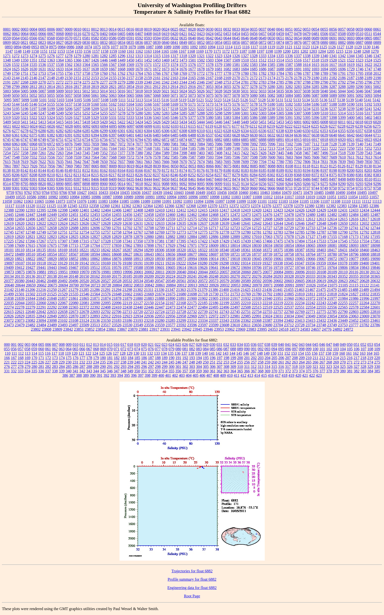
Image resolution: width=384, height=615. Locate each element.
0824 (51, 42)
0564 (16, 38)
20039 (170, 272)
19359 (321, 263)
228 (55, 362)
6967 (25, 144)
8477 (254, 179)
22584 (364, 307)
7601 (280, 157)
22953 (160, 316)
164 (369, 353)
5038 (307, 91)
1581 (236, 65)
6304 (148, 131)
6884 (236, 140)
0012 (95, 29)
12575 (192, 219)
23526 (116, 325)
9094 (192, 184)
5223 (210, 109)
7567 (104, 157)
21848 (52, 298)
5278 (121, 113)
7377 (121, 153)
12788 (332, 232)
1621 (359, 65)
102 (329, 349)
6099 (148, 126)
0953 (35, 47)
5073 (192, 95)
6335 (254, 131)
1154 (69, 51)
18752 (278, 254)
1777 (218, 73)
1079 (132, 47)
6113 (183, 126)
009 (69, 344)
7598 (254, 157)
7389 (165, 153)
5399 (342, 117)
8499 (351, 179)
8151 (77, 170)
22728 (181, 312)
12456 (127, 215)
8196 (315, 170)
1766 (157, 73)
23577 (170, 325)
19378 (343, 263)
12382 (331, 206)
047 (329, 344)
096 (288, 349)
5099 (25, 100)
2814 (51, 87)
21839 (19, 298)
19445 (63, 267)
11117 (9, 206)
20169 (106, 276)
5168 (165, 104)
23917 (154, 329)
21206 (30, 290)
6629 (245, 135)
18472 (9, 254)
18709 (224, 254)
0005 (42, 29)
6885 (245, 140)
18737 (257, 254)
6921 (351, 140)
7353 (113, 153)
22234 (300, 303)
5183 (298, 104)
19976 (95, 272)
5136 (323, 100)
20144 (63, 276)
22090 (95, 303)
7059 (95, 144)
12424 (289, 210)
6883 (227, 140)
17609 (19, 245)
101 (322, 349)
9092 (183, 184)
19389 (353, 263)
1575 (183, 65)
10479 (308, 192)
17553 (354, 241)
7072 (122, 144)
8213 (77, 175)
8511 (377, 179)
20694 (63, 285)
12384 (353, 206)
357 (185, 371)
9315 (95, 188)
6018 (359, 122)
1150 (35, 51)
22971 (203, 316)
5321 (24, 117)
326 (350, 366)
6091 (78, 126)
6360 (7, 135)
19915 (52, 272)
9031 (157, 184)
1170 (208, 51)
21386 (213, 290)
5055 (51, 95)
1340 (324, 56)
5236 (324, 109)
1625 (16, 69)
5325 (60, 117)
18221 (84, 250)
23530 (127, 325)
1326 (236, 56)
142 (219, 353)
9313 (86, 188)
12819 (9, 237)
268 (329, 362)
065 (75, 349)
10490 (340, 192)
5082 (271, 95)
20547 (160, 281)
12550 (127, 219)
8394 (60, 179)
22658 (63, 312)
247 (185, 362)
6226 (324, 126)
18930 (160, 259)
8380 (351, 175)
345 (103, 371)
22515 (257, 307)
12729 (289, 228)
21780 (257, 294)
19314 (246, 263)
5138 (341, 100)
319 (302, 366)
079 (171, 349)
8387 (16, 179)
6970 (42, 144)
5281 (148, 113)
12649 (332, 223)
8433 (121, 179)
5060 (86, 95)
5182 (289, 104)
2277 (104, 82)
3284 (307, 87)
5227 (245, 109)
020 (144, 344)
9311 (68, 188)
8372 (315, 175)
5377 (192, 117)
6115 (192, 126)
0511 (368, 34)
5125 (235, 100)
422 (312, 375)
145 (239, 353)
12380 (309, 206)
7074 (130, 144)
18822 (30, 259)
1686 (262, 69)
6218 (262, 126)
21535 (73, 294)
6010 (333, 122)
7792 (298, 162)
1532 (16, 65)
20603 (289, 281)
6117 (200, 126)
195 (206, 358)
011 (82, 344)
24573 (294, 329)
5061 (95, 95)
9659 (245, 188)
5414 (51, 122)
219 (370, 358)
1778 (227, 73)
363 (226, 371)
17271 (52, 241)
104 (343, 349)
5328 (86, 117)
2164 (183, 78)
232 (82, 362)
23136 (95, 320)
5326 (68, 117)
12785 (300, 232)
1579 (218, 65)
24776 (327, 329)
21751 (224, 294)
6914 (289, 140)
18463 (375, 250)
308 (226, 366)
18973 (181, 259)
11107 (325, 201)
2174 (271, 78)
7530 (351, 153)
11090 (156, 201)
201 (247, 358)
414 (257, 375)
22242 (310, 303)
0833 (113, 42)
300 (171, 366)
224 (27, 362)
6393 (86, 135)
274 (370, 362)
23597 (203, 325)
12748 (30, 232)
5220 (183, 109)
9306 (60, 188)
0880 (324, 42)
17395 (181, 241)
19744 (300, 267)
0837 (148, 42)
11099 (241, 201)
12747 (19, 232)
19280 (202, 263)
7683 (218, 162)
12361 (115, 206)
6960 (7, 144)
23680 (267, 325)
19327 (267, 263)
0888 (368, 42)
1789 (324, 73)
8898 (86, 184)
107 (363, 349)
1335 (280, 56)
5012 (86, 91)
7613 (368, 157)
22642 (41, 312)
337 (48, 371)
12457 (138, 215)
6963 (16, 144)
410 (230, 375)
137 (184, 353)
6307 (174, 131)
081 (185, 349)
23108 (73, 320)
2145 (24, 78)
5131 (279, 100)
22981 (235, 316)
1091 (185, 47)
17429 (224, 241)
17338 (116, 241)
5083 (280, 95)
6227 (333, 126)
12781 (257, 232)
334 (27, 371)
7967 (60, 166)
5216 (157, 109)
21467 (310, 290)
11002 (225, 197)
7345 (86, 153)
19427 (30, 267)
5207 (77, 109)
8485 (298, 179)
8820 (42, 184)
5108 (104, 100)
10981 (42, 197)
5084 (289, 95)
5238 (342, 109)
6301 (121, 131)
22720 (138, 312)
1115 (237, 47)
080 (178, 349)
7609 (333, 157)
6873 (174, 140)
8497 (333, 179)
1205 (331, 51)
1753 (42, 73)
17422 (203, 241)
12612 (310, 219)
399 (154, 375)
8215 (95, 175)
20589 (246, 281)
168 (21, 358)
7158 (77, 148)
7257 (16, 153)
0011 (86, 29)
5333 (130, 117)
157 (321, 353)
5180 (271, 104)
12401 (84, 210)
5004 (16, 91)
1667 (113, 69)
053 (370, 344)
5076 (218, 95)
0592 (139, 38)
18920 (149, 259)
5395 (307, 117)
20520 (84, 281)
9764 (45, 192)
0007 (60, 29)
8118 (306, 166)
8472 (227, 179)
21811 (310, 294)
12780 (246, 232)
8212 (68, 175)
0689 (315, 38)
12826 (84, 237)
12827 (95, 237)
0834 (121, 42)
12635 (181, 223)
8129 (359, 166)
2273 (68, 82)
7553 (42, 157)
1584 (262, 65)
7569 (121, 157)
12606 (246, 219)
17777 (106, 245)
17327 (95, 241)
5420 (104, 122)
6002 (307, 122)
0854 (218, 42)
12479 (300, 215)
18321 (192, 250)
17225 (9, 241)
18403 (321, 250)
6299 (104, 131)
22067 (63, 303)
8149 (68, 170)
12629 (116, 223)
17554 (364, 241)
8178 (210, 170)
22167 (170, 303)
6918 (324, 140)
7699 (245, 162)
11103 (283, 201)
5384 (236, 117)
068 (96, 349)
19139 (73, 263)
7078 (148, 144)
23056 (343, 316)
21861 (73, 298)
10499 (10, 197)
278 (21, 366)
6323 (218, 131)
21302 (138, 290)
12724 (246, 228)
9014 (121, 184)
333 (21, 371)
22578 (354, 307)
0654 (298, 38)
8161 (95, 170)
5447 (227, 122)
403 (182, 375)
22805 (364, 312)
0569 (60, 38)
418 (285, 375)
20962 (246, 285)
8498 (342, 179)
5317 (368, 113)
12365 (159, 206)
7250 (351, 148)
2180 (315, 78)
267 (322, 362)
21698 (192, 294)
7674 (201, 162)
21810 (300, 294)
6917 (315, 140)
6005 (315, 122)
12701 (116, 228)
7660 (130, 162)
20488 (52, 281)
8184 (254, 170)
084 (206, 349)
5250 (68, 113)
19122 (52, 263)
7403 (201, 153)
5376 (183, 117)
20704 (84, 285)
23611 (246, 325)
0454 (236, 34)
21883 (149, 298)
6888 (262, 140)
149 (267, 353)
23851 (79, 329)
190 (171, 358)
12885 (203, 237)
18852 (73, 259)
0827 (60, 42)
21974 (321, 298)
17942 (181, 245)
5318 (377, 113)
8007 (104, 166)
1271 (7, 56)
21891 (181, 298)
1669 (130, 69)
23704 (278, 325)
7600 (271, 157)
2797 (377, 82)
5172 (201, 104)
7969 (69, 166)
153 (294, 353)
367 (254, 371)
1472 (174, 60)
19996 (127, 272)
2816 (68, 87)
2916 (192, 87)
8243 (165, 175)
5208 (86, 109)
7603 (289, 157)
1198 (269, 51)
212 (322, 358)
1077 (115, 47)
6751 (60, 140)
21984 (343, 298)
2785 (280, 82)
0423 (201, 34)
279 (27, 366)
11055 (363, 197)
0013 (104, 29)
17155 (332, 237)
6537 (210, 135)
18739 (267, 254)
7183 (174, 148)
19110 (30, 263)
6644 (368, 135)
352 (151, 371)
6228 (342, 126)
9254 (254, 184)
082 (192, 349)
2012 (377, 73)
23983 (251, 329)
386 (65, 375)
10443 (179, 192)
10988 (117, 197)
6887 (254, 140)
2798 (7, 87)
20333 (310, 276)
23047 (300, 316)
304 (199, 366)
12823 (52, 237)
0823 (42, 42)
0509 (351, 34)
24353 (273, 329)
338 (55, 371)
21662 (127, 294)
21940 (267, 298)
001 (14, 344)
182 (117, 358)
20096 (300, 272)
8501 (359, 179)
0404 (113, 34)
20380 (19, 281)
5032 (254, 91)
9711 (289, 188)
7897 (16, 166)
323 (329, 366)
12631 (138, 223)
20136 (30, 276)
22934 (138, 316)
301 (178, 366)
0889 (377, 42)
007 (55, 344)
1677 (192, 69)
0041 (280, 29)
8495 (324, 179)
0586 (113, 38)
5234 (307, 109)
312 (254, 366)
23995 (262, 329)
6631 (262, 135)
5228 (254, 109)
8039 (157, 166)
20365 (375, 276)
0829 (77, 42)
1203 (313, 51)
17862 (127, 245)
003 (27, 344)
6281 (51, 131)
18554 (52, 254)
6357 (359, 131)
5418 (86, 122)
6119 (209, 126)
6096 (122, 126)
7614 (377, 157)
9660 (254, 188)
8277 (227, 175)
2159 (148, 78)
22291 (41, 307)
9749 (324, 188)
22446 (149, 307)
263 (295, 362)
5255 (104, 113)
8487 (315, 179)
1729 (351, 69)
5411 (24, 122)
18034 (267, 245)
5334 (139, 117)
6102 (166, 126)
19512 (95, 267)
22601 (375, 307)
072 (123, 349)
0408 (148, 34)
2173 (262, 78)
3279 (262, 87)
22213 (257, 303)
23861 (111, 329)
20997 (300, 285)
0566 (33, 38)
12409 (149, 210)
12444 (375, 210)
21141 (375, 285)
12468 (213, 215)
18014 (235, 245)
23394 (278, 320)
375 (309, 371)
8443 (139, 179)
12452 (84, 215)
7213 (271, 148)
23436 (332, 320)
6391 (68, 135)
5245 (24, 113)
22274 (9, 307)
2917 (201, 87)
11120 (30, 206)
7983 (78, 166)
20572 (203, 281)
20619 (321, 281)
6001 (298, 122)
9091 (174, 184)
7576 (148, 157)
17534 (332, 241)
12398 (63, 210)
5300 (236, 113)
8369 (307, 175)
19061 (278, 259)
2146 (33, 78)
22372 (84, 307)
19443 (52, 267)
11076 (81, 201)
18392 (310, 250)
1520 (333, 60)
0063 (16, 34)
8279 (236, 175)
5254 (95, 113)
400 (161, 375)
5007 (42, 91)
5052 (33, 95)
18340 (224, 250)
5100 (34, 100)
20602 (278, 281)
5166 (148, 104)
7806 (307, 162)
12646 (300, 223)
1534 (24, 65)
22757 (278, 312)
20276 (257, 276)
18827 (41, 259)
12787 (321, 232)
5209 (95, 109)
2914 (174, 87)
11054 (353, 197)
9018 (139, 184)
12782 (267, 232)
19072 (332, 259)
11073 (60, 201)
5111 (122, 100)
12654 (9, 228)
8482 (280, 179)
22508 (246, 307)
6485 (174, 135)
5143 (7, 104)
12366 (169, 206)
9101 (227, 184)
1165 (165, 51)
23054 (332, 316)
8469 (218, 179)
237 (117, 362)
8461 (192, 179)
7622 (42, 162)
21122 (364, 285)
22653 (52, 312)
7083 (192, 144)
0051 (289, 29)
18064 (300, 245)
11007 (246, 197)
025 (178, 344)
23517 (106, 325)
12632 (149, 223)
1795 (359, 73)
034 (240, 344)
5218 (174, 109)
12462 (192, 215)
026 (185, 344)
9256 (262, 184)
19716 (267, 267)
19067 (321, 259)
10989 (128, 197)
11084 (113, 201)
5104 (69, 100)
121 (81, 353)
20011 (160, 272)
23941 (176, 329)
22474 (181, 307)
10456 (222, 192)
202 (254, 358)
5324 (51, 117)
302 (185, 366)
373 (295, 371)
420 (298, 375)
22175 (192, 303)
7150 (7, 148)
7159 (86, 148)
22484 (203, 307)
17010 (257, 237)
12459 (160, 215)
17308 (73, 241)
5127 (253, 100)
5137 (332, 100)
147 (253, 353)
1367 (86, 60)
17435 (235, 241)
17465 (257, 241)
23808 (46, 329)
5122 (209, 100)
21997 (375, 298)
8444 (148, 179)
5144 (16, 104)
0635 (183, 38)
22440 (138, 307)
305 (206, 366)
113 (27, 353)
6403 (139, 135)
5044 (342, 91)
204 (267, 358)
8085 (254, 166)
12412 (181, 210)
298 (158, 366)
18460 (364, 250)
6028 (69, 126)
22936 (149, 316)
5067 (148, 95)
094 (274, 349)
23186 (127, 320)
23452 (354, 320)
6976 (69, 144)
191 (178, 358)
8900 (104, 184)
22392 (95, 307)
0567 (42, 38)
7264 (68, 153)
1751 (24, 73)
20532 (127, 281)
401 (168, 375)
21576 (106, 294)
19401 (375, 263)
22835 (30, 316)
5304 (271, 113)
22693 (95, 312)
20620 (332, 281)
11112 (366, 201)
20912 (181, 285)
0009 (68, 29)
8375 (333, 175)
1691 (298, 69)
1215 (340, 51)
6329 (236, 131)
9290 (342, 184)
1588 (298, 65)
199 (233, 358)
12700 (106, 228)
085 (213, 349)
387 (72, 375)
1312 (130, 56)
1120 (280, 47)
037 (261, 344)
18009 (213, 245)
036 (254, 344)
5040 (324, 91)
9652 (218, 188)
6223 (297, 126)
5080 (254, 95)
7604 (298, 157)
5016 (121, 91)
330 (377, 366)
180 (103, 358)
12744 (375, 228)
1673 (165, 69)
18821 (19, 259)
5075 (210, 95)
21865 (84, 298)
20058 (235, 272)
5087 (315, 95)
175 (69, 358)
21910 (224, 298)
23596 (192, 325)
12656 (30, 228)
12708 (149, 228)
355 (171, 371)
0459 (280, 34)
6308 (183, 131)
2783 (262, 82)
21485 (343, 290)
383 (363, 371)
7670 (183, 162)
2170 (236, 78)
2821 (113, 87)
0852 (201, 42)
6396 (104, 135)
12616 (354, 219)
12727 (267, 228)
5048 (377, 91)
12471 (224, 215)
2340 (148, 82)
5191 (359, 104)
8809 (33, 184)
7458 (298, 153)
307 (219, 366)
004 (34, 344)
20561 (181, 281)
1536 (42, 65)
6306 (165, 131)
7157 (68, 148)
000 (7, 344)
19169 (106, 263)
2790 (324, 82)
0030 (210, 29)
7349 (95, 153)
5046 (359, 91)
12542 (84, 219)
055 (7, 349)
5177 (245, 104)
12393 (30, 210)
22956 (170, 316)
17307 (63, 241)
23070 (375, 316)
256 (247, 362)
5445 (210, 122)
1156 (87, 51)
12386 (374, 206)
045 (315, 344)
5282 (157, 113)
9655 (227, 188)
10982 (53, 197)
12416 (213, 210)
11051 (331, 197)
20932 (224, 285)
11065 (39, 201)
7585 (174, 157)
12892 (246, 237)
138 (191, 353)
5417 (77, 122)
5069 (165, 95)
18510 (30, 254)
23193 (138, 320)
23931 (165, 329)
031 (219, 344)
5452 (271, 122)
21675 (170, 294)
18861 (84, 259)
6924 (377, 140)
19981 (106, 272)
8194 (307, 170)
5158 (77, 104)
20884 (171, 285)
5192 (368, 104)
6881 (210, 140)
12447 (30, 215)
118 (61, 353)
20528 (116, 281)
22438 (127, 307)
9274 (315, 184)
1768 (174, 73)
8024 (139, 166)
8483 (289, 179)
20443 (30, 281)
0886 (351, 42)
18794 (343, 254)
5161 (104, 104)
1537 (51, 65)
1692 (307, 69)
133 (157, 353)
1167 (182, 51)
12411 (170, 210)
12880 (149, 237)
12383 (342, 206)
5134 (306, 100)
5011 (77, 91)
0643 (218, 38)
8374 (324, 175)
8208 (33, 175)
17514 (310, 241)
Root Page (192, 596)
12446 (19, 215)
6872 (165, 140)
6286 (95, 131)
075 (144, 349)
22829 (19, 316)
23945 (197, 329)
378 (329, 371)
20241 (192, 276)
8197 (324, 170)
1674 (174, 69)
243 (158, 362)
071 (117, 349)
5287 (192, 113)
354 (165, 371)
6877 (192, 140)
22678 (84, 312)
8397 (77, 179)
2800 (24, 87)
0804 (359, 38)
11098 (230, 201)
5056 (60, 95)
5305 (280, 113)
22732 (192, 312)
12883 (181, 237)
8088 (272, 166)
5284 (174, 113)
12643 (267, 223)
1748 (377, 69)
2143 (7, 78)
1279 (77, 56)
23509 (84, 325)
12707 (138, 228)
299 (165, 366)
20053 (213, 272)
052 (363, 344)
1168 (191, 51)
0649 (262, 38)
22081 (84, 303)
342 (82, 371)
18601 (106, 254)
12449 (52, 215)
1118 (263, 47)
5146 (33, 104)
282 (48, 366)
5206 (68, 109)
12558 (160, 219)
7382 (148, 153)
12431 (343, 210)
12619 (9, 223)
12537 (52, 219)
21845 (41, 298)
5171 (192, 104)
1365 (68, 60)
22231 (289, 303)
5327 (77, 117)
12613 (321, 219)
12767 (138, 232)
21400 (224, 290)
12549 (116, 219)
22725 (170, 312)
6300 (113, 131)
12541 (73, 219)
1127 (340, 47)
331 (7, 371)
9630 (139, 188)
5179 (262, 104)
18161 (52, 250)
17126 (300, 237)
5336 (148, 117)
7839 (342, 162)
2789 (315, 82)
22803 (354, 312)
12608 (267, 219)
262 (288, 362)
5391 (289, 117)
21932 (246, 298)
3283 (298, 87)
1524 (368, 60)
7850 (368, 162)
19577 (127, 267)
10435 (125, 192)
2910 (139, 87)
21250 (52, 290)
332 (14, 371)
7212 (262, 148)
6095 (113, 126)
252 (219, 362)
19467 (73, 267)
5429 (165, 122)
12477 (278, 215)
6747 (24, 140)
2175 (280, 78)
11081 (92, 201)
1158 (104, 51)
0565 (24, 38)
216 (350, 358)
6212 (253, 126)
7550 (24, 157)
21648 (116, 294)
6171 (227, 126)
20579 (224, 281)
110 (7, 353)
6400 (121, 135)
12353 (83, 206)
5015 (113, 91)
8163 (113, 170)
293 (123, 366)
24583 (305, 329)
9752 (342, 188)
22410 (116, 307)
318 (295, 366)
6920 (342, 140)
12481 (321, 215)
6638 (315, 135)
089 (240, 349)
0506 (324, 34)
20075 (257, 272)
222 (14, 362)
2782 (254, 82)
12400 (73, 210)
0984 (62, 47)
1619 (351, 65)
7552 (33, 157)
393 (113, 375)
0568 (51, 38)
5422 (121, 122)
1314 (148, 56)
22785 (332, 312)
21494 (375, 290)
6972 (51, 144)
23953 (219, 329)
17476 (289, 241)
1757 (77, 73)
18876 (116, 259)
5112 (130, 100)
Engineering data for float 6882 (192, 588)
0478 (298, 34)
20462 (41, 281)
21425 (246, 290)
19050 (267, 259)
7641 (68, 162)
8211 (59, 175)
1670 (139, 69)
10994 (171, 197)
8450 (165, 179)
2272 (60, 82)
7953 (42, 166)
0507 (333, 34)
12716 (203, 228)
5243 (7, 113)
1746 (359, 69)
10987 (107, 197)
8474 (236, 179)
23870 (133, 329)
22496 (224, 307)
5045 (351, 91)
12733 (310, 228)
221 (7, 362)
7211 (253, 148)
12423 (278, 210)
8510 (368, 179)
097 (295, 349)
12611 (299, 219)
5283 (165, 113)
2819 (95, 87)
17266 (30, 241)
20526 (95, 281)
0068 (60, 34)
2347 (210, 82)
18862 (95, 259)
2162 (165, 78)
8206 (16, 175)
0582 (95, 38)
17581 (375, 241)
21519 (41, 294)
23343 (224, 320)
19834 (354, 267)
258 (261, 362)
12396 (52, 210)
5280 (139, 113)
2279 (121, 82)
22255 (343, 303)
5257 (113, 113)
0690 (324, 38)
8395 (68, 179)
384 (370, 371)
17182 (364, 237)
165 (376, 353)
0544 (377, 34)
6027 (60, 126)
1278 (68, 56)
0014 (113, 29)
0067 (51, 34)
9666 (271, 188)
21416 (235, 290)
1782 (262, 73)
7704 (262, 162)
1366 (77, 60)
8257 (218, 175)
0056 (333, 29)
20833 (138, 285)
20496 (73, 281)
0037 (262, 29)
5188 (333, 104)
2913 (165, 87)
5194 (7, 109)
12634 (170, 223)
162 (356, 353)
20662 (41, 285)
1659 (104, 69)
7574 (139, 157)
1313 (139, 56)
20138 (52, 276)
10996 (193, 197)
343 (89, 371)
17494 (300, 241)
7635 (60, 162)
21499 (9, 294)
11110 (346, 201)
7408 (218, 153)
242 (151, 362)
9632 (157, 188)
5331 (113, 117)
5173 (210, 104)
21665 (138, 294)
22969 (192, 316)
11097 (220, 201)
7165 (121, 148)
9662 (262, 188)
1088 (159, 47)
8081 (236, 166)
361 (213, 371)
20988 (278, 285)
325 (343, 366)
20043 (192, 272)
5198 (42, 109)
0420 (174, 34)
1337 (298, 56)
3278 (254, 87)
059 (34, 349)
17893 (138, 245)
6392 (77, 135)
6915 (298, 140)
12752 (73, 232)
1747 (368, 69)
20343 (332, 276)
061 (48, 349)
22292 (52, 307)
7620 (33, 162)
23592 (181, 325)
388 (79, 375)
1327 (245, 56)
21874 (106, 298)
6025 (42, 126)
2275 (86, 82)
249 (199, 362)
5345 (165, 117)
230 (69, 362)
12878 (127, 237)
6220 (280, 126)
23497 (73, 325)
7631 (51, 162)
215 (343, 358)
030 (213, 344)
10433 (103, 192)
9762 (28, 192)
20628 (364, 281)
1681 (218, 69)
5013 (95, 91)
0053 (307, 29)
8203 (368, 170)
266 (315, 362)
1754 (51, 73)
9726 (297, 188)
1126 (332, 47)
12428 (310, 210)
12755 (95, 232)
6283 (68, 131)
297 (151, 366)
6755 (95, 140)
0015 (121, 29)
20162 (95, 276)
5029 (227, 91)
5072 (183, 95)
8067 (219, 166)
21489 (364, 290)
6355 (342, 131)
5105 (78, 100)
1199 (278, 51)
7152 (24, 148)
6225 (315, 126)
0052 (298, 29)
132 (150, 353)
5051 (24, 95)
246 (178, 362)
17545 (343, 241)
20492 (63, 281)
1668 (121, 69)
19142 (84, 263)
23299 (181, 320)
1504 (218, 60)
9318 (104, 188)
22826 (9, 316)
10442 (168, 192)
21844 (30, 298)
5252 (86, 113)
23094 (41, 320)
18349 (235, 250)
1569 (130, 65)
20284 (267, 276)
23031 (278, 316)
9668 (280, 188)
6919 (333, 140)
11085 (124, 201)
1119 (271, 47)
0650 (271, 38)
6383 (60, 135)
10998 (214, 197)
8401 (86, 179)
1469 (165, 60)
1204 (322, 51)
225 (34, 362)
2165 (192, 78)
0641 (201, 38)
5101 (43, 100)
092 (261, 349)
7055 (86, 144)
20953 (235, 285)
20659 (31, 285)
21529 (63, 294)
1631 (42, 69)
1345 (359, 56)
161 (349, 353)
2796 (368, 82)
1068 (79, 47)
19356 (310, 263)
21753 (235, 294)
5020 (157, 91)
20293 (278, 276)
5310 (324, 113)
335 (34, 371)
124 (95, 353)
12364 (148, 206)
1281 (95, 56)
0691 (333, 38)
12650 (343, 223)
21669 (149, 294)
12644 (278, 223)
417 (278, 375)
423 (319, 375)
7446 (289, 153)
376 (315, 371)
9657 (236, 188)
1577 (201, 65)
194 (199, 358)
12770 (170, 232)
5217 (165, 109)
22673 (73, 312)
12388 (9, 210)
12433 (354, 210)
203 (261, 358)
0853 (210, 42)
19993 (117, 272)
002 (21, 344)
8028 (148, 166)
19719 (278, 267)
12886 (213, 237)
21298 (127, 290)
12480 (310, 215)
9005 (113, 184)
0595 (165, 38)
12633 (160, 223)
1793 (351, 73)
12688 (73, 228)
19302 (235, 263)
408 (216, 375)
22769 (300, 312)
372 (288, 371)
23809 (57, 329)
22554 (310, 307)
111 (14, 353)
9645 (192, 188)
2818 (86, 87)
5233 (298, 109)
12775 (203, 232)
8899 (95, 184)
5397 (324, 117)
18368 (256, 250)
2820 (104, 87)
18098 (375, 245)
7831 (324, 162)
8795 (24, 184)
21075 (332, 285)
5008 (51, 91)
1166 (174, 51)
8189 (280, 170)
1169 (200, 51)
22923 (127, 316)
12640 (235, 223)
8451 (174, 179)
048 (336, 344)
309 (233, 366)
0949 (26, 47)
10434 (114, 192)
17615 (30, 245)
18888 (127, 259)
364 (233, 371)
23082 (30, 320)
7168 (148, 148)
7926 (33, 166)
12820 (19, 237)
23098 (52, 320)
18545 (41, 254)
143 (225, 353)
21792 (267, 294)
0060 (368, 29)
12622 (41, 223)
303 (192, 366)
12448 (41, 215)
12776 (213, 232)
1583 (254, 65)
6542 (218, 135)
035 (247, 344)
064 (69, 349)
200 (240, 358)
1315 (157, 56)
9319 (113, 188)
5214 (139, 109)
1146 (375, 47)
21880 (138, 298)
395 (127, 375)
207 (288, 358)
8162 (104, 170)
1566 (104, 65)
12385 (363, 206)
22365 (73, 307)
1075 (97, 47)
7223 (342, 148)
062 (55, 349)
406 (202, 375)
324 (336, 366)
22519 (267, 307)
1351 (33, 60)
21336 (159, 290)
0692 (342, 38)
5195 (16, 109)
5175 (227, 104)
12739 (343, 228)
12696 (95, 228)
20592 (257, 281)
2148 (51, 78)
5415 (60, 122)
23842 (68, 329)
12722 (224, 228)
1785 (289, 73)
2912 (157, 87)
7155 (51, 148)
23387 (267, 320)
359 (199, 371)
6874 (183, 140)
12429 (321, 210)
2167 (210, 78)
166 (7, 358)
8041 (166, 166)
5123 (218, 100)
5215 (148, 109)
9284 (333, 184)
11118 (19, 206)
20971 (268, 285)
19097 (9, 263)
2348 (218, 82)
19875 (20, 272)
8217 (113, 175)
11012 (268, 197)
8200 (351, 170)
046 (322, 344)
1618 (342, 65)
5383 (227, 117)
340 (69, 371)
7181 (157, 148)
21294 (116, 290)
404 (189, 375)
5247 (42, 113)
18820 (9, 259)
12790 (343, 232)
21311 (149, 290)
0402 (104, 34)
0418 (157, 34)
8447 (157, 179)
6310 (201, 131)
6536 (201, 135)
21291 (106, 290)
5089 (333, 95)
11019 (310, 197)
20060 (246, 272)
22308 (63, 307)
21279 (73, 290)
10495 (362, 192)
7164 (113, 148)
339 (62, 371)
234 (96, 362)
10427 (82, 192)
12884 (192, 237)
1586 (280, 65)
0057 (342, 29)
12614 (332, 219)
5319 (7, 117)
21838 (9, 298)
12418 (235, 210)
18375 (278, 250)
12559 (170, 219)
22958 (181, 316)
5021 (165, 91)
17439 (246, 241)
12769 (160, 232)
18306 (159, 250)
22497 (235, 307)
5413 (42, 122)
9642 (183, 188)
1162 (139, 51)
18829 (52, 259)
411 (236, 375)
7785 (289, 162)
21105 (343, 285)
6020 (377, 122)
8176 (201, 170)
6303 (139, 131)
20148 (73, 276)
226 (41, 362)
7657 (121, 162)
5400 (351, 117)
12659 (63, 228)
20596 (267, 281)
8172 (165, 170)
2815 (60, 87)
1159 (113, 51)
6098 (139, 126)
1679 (210, 69)
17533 (321, 241)
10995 (182, 197)
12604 (224, 219)
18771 (321, 254)
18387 (299, 250)
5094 (377, 95)
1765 (148, 73)
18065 (310, 245)
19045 (257, 259)
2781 (245, 82)
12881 (160, 237)
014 (103, 344)
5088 (324, 95)
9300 (7, 188)
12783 (278, 232)
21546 (84, 294)
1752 (33, 73)
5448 (236, 122)
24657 (316, 329)
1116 (246, 47)
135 (171, 353)
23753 (343, 325)
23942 (187, 329)
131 (143, 353)
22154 (160, 303)
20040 (181, 272)
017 (123, 344)
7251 (359, 148)
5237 (333, 109)
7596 (236, 157)
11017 (289, 197)
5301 (245, 113)
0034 (245, 29)
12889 (235, 237)
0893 (9, 47)
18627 (127, 254)
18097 (364, 245)
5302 (254, 113)
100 (315, 349)
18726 (246, 254)
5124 (226, 100)
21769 (246, 294)
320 (309, 366)
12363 (137, 206)
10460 (243, 192)
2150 (68, 78)
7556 (51, 157)
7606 (315, 157)
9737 (306, 188)
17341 (127, 241)
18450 (353, 250)
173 (55, 358)
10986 (96, 197)
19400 (364, 263)
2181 (324, 78)
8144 (42, 170)
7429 (271, 153)
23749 (332, 325)
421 (305, 375)
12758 (116, 232)
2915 (183, 87)
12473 (246, 215)
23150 (106, 320)
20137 (41, 276)
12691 (84, 228)
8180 (227, 170)
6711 (377, 135)
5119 (182, 100)
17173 (354, 237)
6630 (254, 135)
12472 (235, 215)
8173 (174, 170)
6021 (7, 126)
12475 (257, 215)
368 (261, 371)
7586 (183, 157)
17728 (84, 245)
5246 (33, 113)
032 (226, 344)
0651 (280, 38)
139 (198, 353)
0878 (315, 42)
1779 (236, 73)
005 (41, 344)
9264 (289, 184)
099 (309, 349)
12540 (63, 219)
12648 (321, 223)
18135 (41, 250)
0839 (157, 42)
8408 (104, 179)
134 (164, 353)
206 (281, 358)
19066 (310, 259)
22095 (106, 303)
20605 (300, 281)
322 (322, 366)
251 (213, 362)
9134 (245, 184)
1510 (245, 60)
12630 (127, 223)
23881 (143, 329)
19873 (9, 272)
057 (21, 349)
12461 (181, 215)
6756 (104, 140)
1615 (315, 65)
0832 (104, 42)
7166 (130, 148)
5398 (333, 117)
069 (103, 349)
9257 (271, 184)
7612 (359, 157)
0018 (139, 29)
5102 (52, 100)
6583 (227, 135)
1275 (42, 56)
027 (192, 344)
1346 (368, 56)
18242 (105, 250)
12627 (95, 223)
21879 (127, 298)
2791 (333, 82)
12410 (160, 210)
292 (117, 366)
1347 (377, 56)
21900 (192, 298)
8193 (298, 170)
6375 (33, 135)
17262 (19, 241)
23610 (235, 325)
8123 (324, 166)
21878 (116, 298)
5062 (104, 95)
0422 (192, 34)
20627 (354, 281)
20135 (19, 276)
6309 (192, 131)
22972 (213, 316)
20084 (278, 272)
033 (233, 344)
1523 (359, 60)
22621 (19, 312)
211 (315, 358)
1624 (7, 69)
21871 (95, 298)
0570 (68, 38)
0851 (192, 42)
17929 (170, 245)
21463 (299, 290)
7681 (210, 162)
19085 (364, 259)
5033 (262, 91)
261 (281, 362)
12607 (257, 219)
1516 (298, 60)
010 (75, 344)
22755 (267, 312)
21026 (311, 285)
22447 (160, 307)
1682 (227, 69)
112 (21, 353)
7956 (51, 166)
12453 (95, 215)
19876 (31, 272)
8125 (333, 166)
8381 (359, 175)
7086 (219, 144)
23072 (9, 320)
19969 (74, 272)
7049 (78, 144)
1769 (183, 73)
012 (89, 344)
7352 (104, 153)
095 (281, 349)
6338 (280, 131)
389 (86, 375)
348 (123, 371)
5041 (333, 91)
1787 (307, 73)
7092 (254, 144)
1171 (217, 51)
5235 (315, 109)
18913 (138, 259)
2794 (351, 82)
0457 (262, 34)
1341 (333, 56)
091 (254, 349)
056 (14, 349)
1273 (24, 56)
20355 (354, 276)
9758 (377, 188)
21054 (321, 285)
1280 (86, 56)
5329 (95, 117)
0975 (53, 47)
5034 (271, 91)
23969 (240, 329)
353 (158, 371)
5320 (16, 117)
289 (96, 366)
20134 (9, 276)
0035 (254, 29)
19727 (289, 267)
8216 (104, 175)
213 (329, 358)
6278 (24, 131)
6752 (68, 140)
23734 (310, 325)
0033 (236, 29)
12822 (41, 237)
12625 (73, 223)
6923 (368, 140)
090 (247, 349)
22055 (30, 303)
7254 (7, 153)
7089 (236, 144)
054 (377, 344)
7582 (165, 157)
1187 (243, 51)
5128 (262, 100)
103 (336, 349)
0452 (218, 34)
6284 (77, 131)
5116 (165, 100)
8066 (210, 166)
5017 (130, 91)
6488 (192, 135)
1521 (342, 60)
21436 (267, 290)
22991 (257, 316)
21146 (19, 290)
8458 (183, 179)
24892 (337, 329)
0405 (121, 34)
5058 (77, 95)
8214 (86, 175)
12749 (41, 232)
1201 (296, 51)
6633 (280, 135)
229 (62, 362)
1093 (203, 47)
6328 (227, 131)
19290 (213, 263)
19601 (160, 267)
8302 (271, 175)
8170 (157, 170)
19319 (256, 263)
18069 (321, 245)
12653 (375, 223)
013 (96, 344)
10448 (189, 192)
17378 (149, 241)
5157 (68, 104)
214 (336, 358)
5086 (307, 95)
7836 (333, 162)
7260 (33, 153)
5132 (288, 100)
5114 (148, 100)
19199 (149, 263)
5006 (33, 91)
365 (240, 371)
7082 (183, 144)
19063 (289, 259)
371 (281, 371)
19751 (321, 267)
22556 (332, 307)
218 (363, 358)
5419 (95, 122)
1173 (234, 51)
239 (130, 362)
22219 (278, 303)
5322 (33, 117)
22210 (246, 303)
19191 (138, 263)
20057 (224, 272)
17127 (310, 237)
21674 (160, 294)
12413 (192, 210)
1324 (227, 56)
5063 (113, 95)
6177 (236, 126)
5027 (210, 91)
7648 (95, 162)
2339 (139, 82)
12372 (234, 206)
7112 (315, 144)
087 (226, 349)
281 (41, 366)
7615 (7, 162)
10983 (64, 197)
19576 (116, 267)
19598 (149, 267)
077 (158, 349)
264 (302, 362)
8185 (262, 170)
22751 (246, 312)
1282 (104, 56)
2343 (174, 82)
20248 (213, 276)
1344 (351, 56)
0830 (86, 42)
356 (178, 371)
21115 (354, 285)
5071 (174, 95)
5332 (121, 117)
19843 (364, 267)
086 (219, 349)
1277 (60, 56)
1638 (95, 69)
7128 (333, 144)
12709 (160, 228)
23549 (138, 325)
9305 (51, 188)
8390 (24, 179)
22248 (332, 303)
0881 (333, 42)
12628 (106, 223)
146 (246, 353)
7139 (350, 144)
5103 (60, 100)
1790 (333, 73)
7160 (95, 148)
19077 (354, 259)
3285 (315, 87)
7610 (342, 157)
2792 (342, 82)
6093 (95, 126)
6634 (289, 135)
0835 (130, 42)
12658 (52, 228)
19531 (106, 267)
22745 (235, 312)
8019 (130, 166)
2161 (157, 78)
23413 (300, 320)
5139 (350, 100)
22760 (289, 312)
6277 (16, 131)
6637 (307, 135)
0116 (77, 34)
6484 (165, 135)
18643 (149, 254)
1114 (229, 47)
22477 (192, 307)
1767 (165, 73)
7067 (113, 144)
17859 (116, 245)
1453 (157, 60)
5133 (297, 100)
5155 (51, 104)
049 (343, 344)
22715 (127, 312)
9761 (19, 192)
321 (315, 366)
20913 (192, 285)
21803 (278, 294)
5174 (218, 104)
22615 (9, 312)
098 (302, 349)
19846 (375, 267)
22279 (30, 307)
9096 (210, 184)
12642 (257, 223)
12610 (289, 219)
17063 (267, 237)
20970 (257, 285)
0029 (201, 29)
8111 (298, 166)
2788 (307, 82)
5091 (351, 95)
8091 (280, 166)
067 (89, 349)
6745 (7, 140)
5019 (148, 91)
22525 (278, 307)
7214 (280, 148)
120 (75, 353)
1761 (113, 73)
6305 (157, 131)
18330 (213, 250)
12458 (149, 215)
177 (82, 358)
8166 (139, 170)
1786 (298, 73)
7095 (263, 144)
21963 (300, 298)
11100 (251, 201)
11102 (272, 201)
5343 (157, 117)
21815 (321, 294)
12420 (257, 210)
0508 (342, 34)
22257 (354, 303)
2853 (121, 87)
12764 (127, 232)
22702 (106, 312)
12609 (278, 219)
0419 (165, 34)
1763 (130, 73)
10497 (373, 192)
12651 (354, 223)
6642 (351, 135)
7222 (333, 148)
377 (322, 371)
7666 (165, 162)
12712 (181, 228)
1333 (262, 56)
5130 (271, 100)
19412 (19, 267)
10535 (20, 197)
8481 (271, 179)
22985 (246, 316)
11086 (135, 201)
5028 (218, 91)
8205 (7, 175)
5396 (315, 117)
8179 (218, 170)
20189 (138, 276)
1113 (220, 47)
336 (41, 371)
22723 (149, 312)
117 (54, 353)
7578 (157, 157)
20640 (9, 285)
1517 (307, 60)
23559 (160, 325)
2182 (333, 78)
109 (377, 349)
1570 (139, 65)
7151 (16, 148)
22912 (106, 316)
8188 (271, 170)
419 (291, 375)
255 (240, 362)
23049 (310, 316)
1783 (271, 73)
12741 (354, 228)
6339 (289, 131)
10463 (265, 192)
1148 (18, 51)
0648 (254, 38)
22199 (224, 303)
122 (88, 353)
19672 (235, 267)
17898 (149, 245)
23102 (63, 320)
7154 (42, 148)
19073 (343, 259)
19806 (343, 267)
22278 (19, 307)
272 (357, 362)
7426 (262, 153)
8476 (245, 179)
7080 (166, 144)
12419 (246, 210)
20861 (160, 285)
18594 (95, 254)
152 (287, 353)
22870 (73, 316)
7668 (174, 162)
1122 (297, 47)
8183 (245, 170)
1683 (236, 69)
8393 (51, 179)
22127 (138, 303)
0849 (183, 42)
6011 (342, 122)
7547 (7, 157)
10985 (85, 197)
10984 (74, 197)
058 (27, 349)
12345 (72, 206)
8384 (7, 179)
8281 (245, 175)
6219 (271, 126)
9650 (210, 188)
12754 (84, 232)
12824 (63, 237)
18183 (73, 250)
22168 (181, 303)
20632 (375, 281)
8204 (377, 170)
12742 (364, 228)
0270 (86, 34)
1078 (123, 47)
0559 (7, 38)
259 (267, 362)
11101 (262, 201)
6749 (42, 140)
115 (41, 353)
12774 (192, 232)
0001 (7, 29)
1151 (44, 51)
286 (75, 366)
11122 (41, 206)
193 (192, 358)
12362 (126, 206)
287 (82, 366)
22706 (116, 312)
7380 (139, 153)
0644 (227, 38)
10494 (351, 192)
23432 (321, 320)
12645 (289, 223)
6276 (7, 131)
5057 (68, 95)
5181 (280, 104)
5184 (307, 104)
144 (232, 353)
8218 (121, 175)
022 (158, 344)
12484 (354, 215)
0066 (42, 34)
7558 (68, 157)
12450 (63, 215)
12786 (310, 232)
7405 (210, 153)
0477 (289, 34)
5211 (112, 109)
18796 (354, 254)
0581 (86, 38)
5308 (307, 113)
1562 (68, 65)
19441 (41, 267)
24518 (283, 329)
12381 (320, 206)
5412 (33, 122)
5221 (192, 109)
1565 (95, 65)
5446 (218, 122)
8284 (254, 175)
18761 (300, 254)
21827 (354, 294)
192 (185, 358)
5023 (174, 91)
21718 (203, 294)
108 (370, 349)
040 (281, 344)
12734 (321, 228)
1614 (307, 65)
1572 (157, 65)
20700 (74, 285)
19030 (246, 259)
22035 (9, 303)
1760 (104, 73)
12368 (191, 206)
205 (274, 358)
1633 (60, 69)
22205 (235, 303)
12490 (9, 219)
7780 (280, 162)
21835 (375, 294)
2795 (359, 82)
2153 (95, 78)
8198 (333, 170)
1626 (24, 69)
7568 (113, 157)
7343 (77, 153)
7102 (289, 144)
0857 (245, 42)
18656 (170, 254)
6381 (42, 135)
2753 (227, 82)
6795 (148, 140)
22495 (213, 307)
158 (328, 353)
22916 (116, 316)
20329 (300, 276)
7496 (324, 153)
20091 (289, 272)
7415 (236, 153)
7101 (280, 144)
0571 (77, 38)
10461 (254, 192)
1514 (280, 60)
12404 (106, 210)
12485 (364, 215)
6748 (33, 140)
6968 (33, 144)
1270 (375, 51)
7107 (307, 144)
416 (271, 375)
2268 (24, 82)
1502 (201, 60)
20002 (149, 272)
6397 (113, 135)
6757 (113, 140)
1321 (201, 56)
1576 (192, 65)
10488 (330, 192)
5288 (201, 113)
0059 (359, 29)
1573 (165, 65)
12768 (149, 232)
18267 (116, 250)
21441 (278, 290)
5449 (245, 122)
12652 (364, 223)
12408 (138, 210)
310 (240, 366)
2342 (165, 82)
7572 (130, 157)
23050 (321, 316)
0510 (359, 34)
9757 (368, 188)
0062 (7, 34)
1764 (139, 73)
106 (357, 349)
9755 (359, 188)
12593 (213, 219)
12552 (149, 219)
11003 (236, 197)
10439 (157, 192)
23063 (354, 316)
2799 (16, 87)
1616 (324, 65)
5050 (16, 95)
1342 (342, 56)
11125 (51, 206)
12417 (224, 210)
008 (62, 344)
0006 (51, 29)
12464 (203, 215)
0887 (359, 42)
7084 (201, 144)
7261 (42, 153)
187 (151, 358)
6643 (359, 135)
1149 (26, 51)
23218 (149, 320)
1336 (289, 56)
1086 (141, 47)
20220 (160, 276)
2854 (130, 87)
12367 (180, 206)
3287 (333, 87)
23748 (321, 325)
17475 (278, 241)
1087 (150, 47)
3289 (351, 87)
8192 (289, 170)
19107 (20, 263)
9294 (368, 184)
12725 (257, 228)
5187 (324, 104)
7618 (16, 162)
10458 (233, 192)
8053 (192, 166)
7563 (86, 157)
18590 (84, 254)
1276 (51, 56)
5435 (192, 122)
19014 (213, 259)
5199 (51, 109)
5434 (183, 122)
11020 (321, 197)
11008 (257, 197)
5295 (210, 113)
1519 (324, 60)
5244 (16, 113)
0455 (245, 34)
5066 (139, 95)
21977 (332, 298)
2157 (130, 78)
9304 (42, 188)
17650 (41, 245)
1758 (86, 73)
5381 (218, 117)
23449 (343, 320)
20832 (127, 285)
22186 (213, 303)
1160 (122, 51)
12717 (213, 228)
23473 (9, 325)
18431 (343, 250)
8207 (24, 175)
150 (273, 353)
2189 (368, 78)
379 (336, 371)
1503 (210, 60)
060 (41, 349)
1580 (227, 65)
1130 (366, 47)
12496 (30, 219)
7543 (368, 153)
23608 (224, 325)
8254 (210, 175)
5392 (298, 117)
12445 (9, 215)
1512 (262, 60)
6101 (157, 126)
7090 (245, 144)
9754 (350, 188)
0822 (33, 42)
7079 (157, 144)
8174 (183, 170)
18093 (354, 245)
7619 (24, 162)
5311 (333, 113)
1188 (252, 51)
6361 (16, 135)
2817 (77, 87)
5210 (104, 109)
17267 (41, 241)
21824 (343, 294)
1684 (245, 69)
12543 (95, 219)
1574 (174, 65)
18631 (138, 254)
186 (144, 358)
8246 (174, 175)
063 (62, 349)
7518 (342, 153)
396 (134, 375)
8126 (342, 166)
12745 (9, 232)
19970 (84, 272)
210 (309, 358)
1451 (139, 60)
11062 (18, 201)
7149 (377, 144)
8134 (377, 166)
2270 (42, 82)
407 (209, 375)
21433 (256, 290)
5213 (130, 109)
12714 (192, 228)
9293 (359, 184)
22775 (321, 312)
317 (288, 366)
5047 (368, 91)
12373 (245, 206)
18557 (63, 254)
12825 (73, 237)
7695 (227, 162)
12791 (354, 232)
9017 (130, 184)
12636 (192, 223)
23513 (95, 325)
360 (206, 371)
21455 (289, 290)
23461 (375, 320)
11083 (103, 201)
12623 (52, 223)
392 (106, 375)
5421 (113, 122)
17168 (343, 237)
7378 (130, 153)
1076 (106, 47)
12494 (19, 219)
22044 (19, 303)
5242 (377, 109)
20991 (289, 285)
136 (177, 353)
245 (171, 362)
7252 (368, 148)
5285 (183, 113)
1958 (368, 73)
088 (233, 349)
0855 (227, 42)
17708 (63, 245)
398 (147, 375)
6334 (245, 131)
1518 (315, 60)
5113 (139, 100)
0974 (44, 47)
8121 (315, 166)
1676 (183, 69)
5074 (201, 95)
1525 (377, 60)
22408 (106, 307)
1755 (60, 73)
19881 (41, 272)
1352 (42, 60)
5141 (368, 100)
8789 (16, 184)
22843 (41, 316)
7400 (192, 153)
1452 (148, 60)
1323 (218, 56)
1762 (121, 73)
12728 (278, 228)
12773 (181, 232)
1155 (78, 51)
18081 (332, 245)
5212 (121, 109)
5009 (60, 91)
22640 (30, 312)
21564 (95, 294)
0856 (236, 42)
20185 (127, 276)
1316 (165, 56)
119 (68, 353)
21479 (332, 290)
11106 (314, 201)
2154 (104, 78)
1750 (16, 73)
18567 (73, 254)
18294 (138, 250)
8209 (42, 175)
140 (205, 353)
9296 (377, 184)
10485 (319, 192)
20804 (117, 285)
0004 (33, 29)
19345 (289, 263)
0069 (69, 34)
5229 (262, 109)
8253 (201, 175)
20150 (84, 276)
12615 (343, 219)
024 (171, 344)
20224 (170, 276)
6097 (130, 126)
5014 (104, 91)
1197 (260, 51)
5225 (227, 109)
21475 (321, 290)
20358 (364, 276)
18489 (19, 254)
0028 (192, 29)
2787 (298, 82)
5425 (148, 122)
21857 (63, 298)
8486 (307, 179)
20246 (203, 276)
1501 (192, 60)
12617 (364, 219)
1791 (342, 73)
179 (96, 358)
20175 (116, 276)
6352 (315, 131)
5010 (68, 91)
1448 (113, 60)
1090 (176, 47)
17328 (106, 241)
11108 (335, 201)
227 (48, 362)
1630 (33, 69)
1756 (68, 73)
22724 (160, 312)
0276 (95, 34)
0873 (271, 42)
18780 (332, 254)
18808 (364, 254)
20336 (321, 276)
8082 (245, 166)
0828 (68, 42)
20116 (353, 272)
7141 (368, 144)
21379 (202, 290)
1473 (183, 60)
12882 (170, 237)
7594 (218, 157)
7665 (157, 162)
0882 (342, 42)
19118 (41, 263)
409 (223, 375)
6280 (42, 131)
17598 (9, 245)
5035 (280, 91)
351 (144, 371)
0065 (33, 34)
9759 (10, 192)
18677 (192, 254)
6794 (139, 140)
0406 (130, 34)
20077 (267, 272)
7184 (183, 148)
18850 (63, 259)
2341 (157, 82)
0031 (218, 29)
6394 (95, 135)
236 (110, 362)
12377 (277, 206)
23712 (289, 325)
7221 (324, 148)
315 (274, 366)
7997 (86, 166)
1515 (289, 60)
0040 (271, 29)
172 (48, 358)
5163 (121, 104)
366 (247, 371)
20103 (310, 272)
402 (175, 375)
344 (96, 371)
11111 (356, 201)
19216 (170, 263)
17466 (267, 241)
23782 (364, 325)
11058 (7, 201)
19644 (224, 267)
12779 (235, 232)
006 (48, 344)
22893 (95, 316)
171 (41, 358)
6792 (121, 140)
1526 (7, 65)
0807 (377, 38)
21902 (203, 298)
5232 (289, 109)
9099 (218, 184)
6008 (324, 122)
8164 (121, 170)
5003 (7, 91)
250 (206, 362)
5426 (157, 122)
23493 (63, 325)
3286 (324, 87)
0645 (236, 38)
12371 (223, 206)
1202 (304, 51)
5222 (201, 109)
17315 (84, 241)
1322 (210, 56)
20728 (106, 285)
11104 (294, 201)
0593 (148, 38)
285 (69, 366)
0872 (262, 42)
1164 (156, 51)
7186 (201, 148)
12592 (203, 219)
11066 (50, 201)
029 (206, 344)
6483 (157, 135)
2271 (51, 82)
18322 (202, 250)
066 (82, 349)
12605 (235, 219)
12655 (19, 228)
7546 (377, 153)
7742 (271, 162)
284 (62, 366)
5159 (86, 104)
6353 (324, 131)
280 (34, 366)
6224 (306, 126)
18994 (192, 259)
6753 (77, 140)
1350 (24, 60)
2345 (192, 82)
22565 (343, 307)
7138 (342, 144)
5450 (254, 122)
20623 (343, 281)
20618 (310, 281)
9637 (174, 188)
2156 (121, 78)
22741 (213, 312)
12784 (289, 232)
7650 (104, 162)
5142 (376, 100)
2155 (113, 78)
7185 (192, 148)
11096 (209, 201)
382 (357, 371)
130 (136, 353)
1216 (348, 51)
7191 (245, 148)
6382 (51, 135)
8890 (60, 184)
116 (47, 353)
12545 (106, 219)
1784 (280, 73)
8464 (201, 179)
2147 (42, 78)
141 (212, 353)
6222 (289, 126)
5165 (139, 104)
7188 (218, 148)
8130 (368, 166)
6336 (262, 131)
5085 (298, 95)
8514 (7, 184)
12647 (310, 223)
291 (110, 366)
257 (254, 362)
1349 (16, 60)
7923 (25, 166)
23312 (192, 320)
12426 (300, 210)
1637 (86, 69)
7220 (315, 148)
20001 (138, 272)
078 (165, 349)
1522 (351, 60)
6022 (16, 126)
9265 (298, 184)
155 (308, 353)
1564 (86, 65)
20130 (364, 272)
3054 (218, 87)
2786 (289, 82)
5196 (24, 109)
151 (280, 353)
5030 (236, 91)
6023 (25, 126)
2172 (254, 78)
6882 (218, 140)
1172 (226, 51)
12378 (288, 206)
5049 (7, 95)
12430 (332, 210)
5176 (236, 104)
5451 (262, 122)
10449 (200, 192)
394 (120, 375)
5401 (359, 117)
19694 (246, 267)
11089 (145, 201)
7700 (254, 162)
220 (377, 358)
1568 (121, 65)
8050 (175, 166)
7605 (307, 157)
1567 (113, 65)
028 (199, 344)
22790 (343, 312)
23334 (203, 320)
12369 (202, 206)
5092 (359, 95)
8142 (24, 170)
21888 (160, 298)
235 (103, 362)
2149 (60, 78)
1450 (130, 60)
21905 (213, 298)
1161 (130, 51)
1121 (288, 47)
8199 (342, 170)
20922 (203, 285)
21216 (41, 290)
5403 (377, 117)
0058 (351, 29)
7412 (227, 153)
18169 (62, 250)
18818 (375, 254)
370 (274, 371)
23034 (289, 316)
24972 (348, 329)
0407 (139, 34)
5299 (227, 113)
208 (295, 358)
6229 (350, 126)
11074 (71, 201)
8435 (130, 179)
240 (137, 362)
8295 (262, 175)
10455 (211, 192)
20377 (9, 281)
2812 (33, 87)
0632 (174, 38)
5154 (42, 104)
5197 (33, 109)
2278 (113, 82)
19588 (138, 267)
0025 (174, 29)
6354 (333, 131)
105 (350, 349)
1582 (245, 65)
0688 (307, 38)
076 (151, 349)
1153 (61, 51)
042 (295, 344)
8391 (33, 179)
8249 (183, 175)
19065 (300, 259)
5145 (24, 104)
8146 (60, 170)
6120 (218, 126)
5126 (244, 100)
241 (144, 362)
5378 (201, 117)
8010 (122, 166)
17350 (138, 241)
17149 (321, 237)
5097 (16, 100)
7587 (192, 157)
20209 (149, 276)
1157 (96, 51)
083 (199, 349)
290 (103, 366)
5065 (130, 95)
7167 (139, 148)
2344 (183, 82)
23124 (84, 320)
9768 (72, 192)
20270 (235, 276)
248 (192, 362)
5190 (351, 104)
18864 (106, 259)
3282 (289, 87)
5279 (130, 113)
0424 (210, 34)
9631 (148, 188)
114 (34, 353)
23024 (267, 316)
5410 (16, 122)
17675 (52, 245)
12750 (52, 232)
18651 (160, 254)
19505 (84, 267)
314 (267, 366)
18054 (289, 245)
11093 (188, 201)
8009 (113, 166)
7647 (86, 162)
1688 (280, 69)
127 (116, 353)
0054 (315, 29)
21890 (170, 298)
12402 (95, 210)
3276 (236, 87)
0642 (210, 38)
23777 (354, 325)
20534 (138, 281)
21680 (181, 294)
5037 (298, 91)
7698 (236, 162)
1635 (77, 69)
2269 (33, 82)
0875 (289, 42)
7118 (324, 144)
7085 (210, 144)
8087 (263, 166)
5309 (315, 113)
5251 (77, 113)
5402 (368, 117)
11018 (299, 197)
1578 (210, 65)
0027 (183, 29)
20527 (106, 281)
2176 (289, 78)
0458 (271, 34)
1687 (271, 69)
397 (141, 375)
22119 (127, 303)
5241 (368, 109)
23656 (257, 325)
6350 (307, 131)
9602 (130, 188)
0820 (16, 42)
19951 (63, 272)
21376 (192, 290)
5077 (227, 95)
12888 (224, 237)
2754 (236, 82)
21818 (332, 294)
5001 (368, 87)
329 (370, 366)
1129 (358, 47)
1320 (192, 56)
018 (130, 344)
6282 (60, 131)
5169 (174, 104)
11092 (177, 201)
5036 (289, 91)
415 (264, 375)
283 (55, 366)
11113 (377, 201)
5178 (254, 104)
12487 (375, 215)
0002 (16, 29)
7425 (254, 153)
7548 (16, 157)
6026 (51, 126)
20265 (224, 276)
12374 (256, 206)
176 (75, 358)
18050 (278, 245)
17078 (289, 237)
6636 (298, 135)
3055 (227, 87)
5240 (359, 109)
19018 (235, 259)
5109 (113, 100)
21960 (289, 298)
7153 (33, 148)
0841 (174, 42)
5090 (342, 95)
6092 (86, 126)
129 (129, 353)
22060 (41, 303)
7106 (298, 144)
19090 (375, 259)
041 (288, 344)
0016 (130, 29)
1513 (271, 60)
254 (233, 362)
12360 (105, 206)
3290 (359, 87)
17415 (192, 241)
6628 (236, 135)
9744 (315, 188)
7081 (175, 144)
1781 (254, 73)
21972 (310, 298)
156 (315, 353)
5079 (245, 95)
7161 (104, 148)
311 (247, 366)
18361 (246, 250)
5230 (271, 109)
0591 (130, 38)
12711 (170, 228)
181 (110, 358)
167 (14, 358)
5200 (60, 109)
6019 (368, 122)
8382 (368, 175)
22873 (84, 316)
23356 (235, 320)
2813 (42, 87)
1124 (314, 47)
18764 (310, 254)
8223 (130, 175)
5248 (51, 113)
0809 (7, 42)
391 (99, 375)
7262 (51, 153)
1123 (306, 47)
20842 (149, 285)
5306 (289, 113)
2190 (377, 78)
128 (123, 353)
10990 (139, 197)
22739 (203, 312)
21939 (257, 298)
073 (130, 349)
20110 (343, 272)
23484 (41, 325)
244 (165, 362)
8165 (130, 170)
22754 (257, 312)
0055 (324, 29)
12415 (203, 210)
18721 (235, 254)
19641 (213, 267)
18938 (170, 259)
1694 (324, 69)
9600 (121, 188)
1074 (88, 47)
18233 (95, 250)
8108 (289, 166)
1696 (342, 69)
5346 (174, 117)
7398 (183, 153)
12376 (266, 206)
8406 (95, 179)
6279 (33, 131)
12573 (181, 219)
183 (123, 358)
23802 (36, 329)
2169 (227, 78)
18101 (9, 250)
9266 (307, 184)
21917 (235, 298)
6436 (148, 135)
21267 (63, 290)
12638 (213, 223)
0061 (377, 29)
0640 (192, 38)
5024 (183, 91)
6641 (342, 135)
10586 (31, 197)
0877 (307, 42)
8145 (51, 170)
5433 (174, 122)
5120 (191, 100)
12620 (19, 223)
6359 (377, 131)
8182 (236, 170)
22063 (52, 303)
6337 (271, 131)
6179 (245, 126)
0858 (254, 42)
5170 (183, 104)
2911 (148, 87)
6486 (183, 135)
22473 (170, 307)
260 (274, 362)
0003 (24, 29)
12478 (289, 215)
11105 (304, 201)
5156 (60, 104)
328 (363, 366)
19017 (224, 259)
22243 (321, 303)
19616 (192, 267)
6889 (271, 140)
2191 (7, 82)
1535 (33, 65)
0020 (157, 29)
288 (89, 366)
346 (110, 371)
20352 (343, 276)
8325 (280, 175)
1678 (201, 69)
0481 (315, 34)
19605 (170, 267)
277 (14, 366)
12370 (212, 206)
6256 (368, 126)
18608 (116, 254)
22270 (375, 303)
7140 (359, 144)
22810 (375, 312)
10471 (297, 192)
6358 (368, 131)
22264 (364, 303)
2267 (16, 82)
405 (195, 375)
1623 (377, 65)
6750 (51, 140)
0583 (104, 38)
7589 (201, 157)
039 (274, 344)
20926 (214, 285)
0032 (227, 29)
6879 (201, 140)
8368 (298, 175)
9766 (63, 192)
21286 (95, 290)
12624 (63, 223)
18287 (127, 250)
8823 (51, 184)
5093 (368, 95)
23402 (289, 320)
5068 (157, 95)
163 (363, 353)
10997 (204, 197)
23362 (246, 320)
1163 (148, 51)
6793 (130, 140)
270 (343, 362)
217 (357, 358)
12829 (116, 237)
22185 (203, 303)
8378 (342, 175)
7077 (139, 144)
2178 (298, 78)
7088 (227, 144)
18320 (181, 250)
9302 (25, 188)
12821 (30, 237)
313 (261, 366)
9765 (54, 192)
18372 (267, 250)
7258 (24, 153)
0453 (227, 34)
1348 (7, 60)
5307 (298, 113)
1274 (33, 56)
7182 (165, 148)
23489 (52, 325)
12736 (332, 228)
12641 (246, 223)
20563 (192, 281)
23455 (364, 320)
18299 (149, 250)
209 (302, 358)
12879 (138, 237)
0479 (307, 34)
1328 (254, 56)
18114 (30, 250)
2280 (130, 82)
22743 (224, 312)
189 (165, 358)
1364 (60, 60)
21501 (19, 294)
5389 (271, 117)
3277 (245, 87)
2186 (342, 78)
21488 (353, 290)
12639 (224, 223)
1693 (315, 69)
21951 (278, 298)
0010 (77, 29)
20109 (332, 272)
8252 (192, 175)
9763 (37, 192)
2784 (271, 82)
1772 (201, 73)
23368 (257, 320)
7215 (289, 148)
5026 (201, 91)
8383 (377, 175)
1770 (192, 73)
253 (226, 362)
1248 (357, 51)
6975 (60, 144)
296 (144, 366)
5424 (139, 122)
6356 (351, 131)
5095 (8, 100)
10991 (150, 197)
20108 (321, 272)
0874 (280, 42)
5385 (245, 117)
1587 (289, 65)
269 (336, 362)
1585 (271, 65)
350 (137, 371)
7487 (315, 153)
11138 (62, 206)
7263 (60, 153)
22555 (321, 307)
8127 (350, 166)
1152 (52, 51)
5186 (315, 104)
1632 (51, 69)
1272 (16, 56)
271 (350, 362)
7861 (7, 166)
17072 (278, 237)
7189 (227, 148)
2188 (359, 78)
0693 (351, 38)
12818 (375, 232)
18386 (289, 250)
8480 (262, 179)
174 (62, 358)
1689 (289, 69)
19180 (127, 263)
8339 (289, 175)
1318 (183, 56)
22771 (310, 312)
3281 (280, 87)
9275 (324, 184)
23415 (310, 320)
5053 (42, 95)
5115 (156, 100)
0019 (148, 29)
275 (377, 362)
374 (302, 371)
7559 (77, 157)
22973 (224, 316)
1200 (287, 51)
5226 (236, 109)
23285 (170, 320)
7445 (280, 153)
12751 (63, 232)
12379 (299, 206)
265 (309, 362)
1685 (254, 69)
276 (7, 366)
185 (137, 358)
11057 (374, 197)
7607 (324, 157)
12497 (41, 219)
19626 (203, 267)
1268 (366, 51)
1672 (157, 69)
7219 (307, 148)
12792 (364, 232)
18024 (246, 245)
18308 (170, 250)
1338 (307, 56)
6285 (86, 131)
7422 (245, 153)
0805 (368, 38)
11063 (28, 201)
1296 (121, 56)
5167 (157, 104)
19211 (159, 263)
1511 (253, 60)
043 (302, 344)
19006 (203, 259)
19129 (63, 263)
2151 (77, 78)
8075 (227, 166)
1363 (51, 60)
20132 (375, 272)
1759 (95, 73)
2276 (95, 82)
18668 (181, 254)
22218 (267, 303)
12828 (106, 237)
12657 (41, 228)
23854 (100, 329)
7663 (148, 162)
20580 (235, 281)
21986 (354, 298)
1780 (245, 73)
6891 (280, 140)
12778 (224, 232)
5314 (342, 113)
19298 (224, 263)
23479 (19, 325)
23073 (19, 320)
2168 (218, 78)
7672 (192, 162)
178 (89, 358)
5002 (377, 87)
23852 (90, 329)
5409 (7, 122)
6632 (271, 135)
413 (250, 375)
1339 (315, 56)
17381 (160, 241)
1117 (254, 47)
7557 (60, 157)
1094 (212, 47)
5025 (192, 91)
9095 (201, 184)
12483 (343, 215)
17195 (375, 237)
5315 (351, 113)
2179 (307, 78)
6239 (359, 126)
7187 (210, 148)
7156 (60, 148)
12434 (364, 210)
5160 (95, 104)
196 (213, 358)
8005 (95, 166)
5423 (130, 122)
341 (75, 371)
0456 (254, 34)
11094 (198, 201)
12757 (106, 232)
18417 (332, 250)
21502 (30, 294)
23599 (213, 325)
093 (267, 349)
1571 (148, 65)
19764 (332, 267)
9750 (333, 188)
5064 (121, 95)
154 (301, 353)
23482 (30, 325)
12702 (127, 228)
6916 (307, 140)
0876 (298, 42)
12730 (300, 228)
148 (260, 353)
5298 (218, 113)
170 (34, 358)
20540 (149, 281)
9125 (236, 184)
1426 (95, 60)
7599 (262, 157)
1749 (7, 73)
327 (357, 366)
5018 (139, 91)
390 (93, 375)
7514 (333, 153)
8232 (148, 175)
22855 (63, 316)
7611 (350, 157)
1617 (333, 65)
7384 (157, 153)
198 (226, 358)
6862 (157, 140)
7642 (77, 162)
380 (343, 371)
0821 (24, 42)
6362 (24, 135)
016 (117, 344)
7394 (174, 153)
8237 (157, 175)
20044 (203, 272)
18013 (224, 245)
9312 (77, 188)
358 (192, 371)
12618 (375, 219)
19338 (278, 263)
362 (219, 371)
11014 (278, 197)
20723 (95, 285)
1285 (113, 56)
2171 (245, 78)
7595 (227, 157)
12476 (267, 215)
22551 (300, 307)
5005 (24, 91)
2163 (174, 78)
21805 (289, 294)
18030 (257, 245)
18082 (343, 245)
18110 (19, 250)
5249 (60, 113)
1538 (60, 65)
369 (267, 371)
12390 (19, 210)
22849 (52, 316)
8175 (192, 170)
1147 (9, 51)
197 (219, 358)
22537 (289, 307)
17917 (160, 245)
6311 (209, 131)
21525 (52, 294)
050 (350, 344)
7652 (113, 162)
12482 (332, 215)
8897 (77, 184)
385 (377, 371)
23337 (213, 320)
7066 (104, 144)
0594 (157, 38)
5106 (87, 100)
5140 (359, 100)
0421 (183, 34)
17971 (192, 245)
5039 (315, 91)
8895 (68, 184)
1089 (167, 47)
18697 (213, 254)
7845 (351, 162)
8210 (51, 175)
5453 (280, 122)
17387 (170, 241)
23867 (122, 329)
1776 (210, 73)
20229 (181, 276)
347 (117, 371)
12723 (235, 228)
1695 (333, 69)
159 (335, 353)
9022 (148, 184)
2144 (16, 78)
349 (130, 371)
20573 (213, 281)
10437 (146, 192)
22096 (116, 303)
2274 (77, 82)
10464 (276, 192)
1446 (104, 60)
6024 (33, 126)
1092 (194, 47)
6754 (86, 140)
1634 (68, 69)
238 (123, 362)
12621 (30, 223)
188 (158, 358)
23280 (160, 320)
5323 (42, 117)
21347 (170, 290)
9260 (280, 184)
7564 (95, 157)
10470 (286, 192)
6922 (359, 140)
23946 (208, 329)
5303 (262, 113)
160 (342, 353)
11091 (166, 201)
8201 (359, 170)
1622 (368, 65)
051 (357, 344)
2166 (201, 78)
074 (137, 349)
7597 (245, 157)
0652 (289, 38)
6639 (324, 135)
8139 (16, 170)
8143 (33, 170)
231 (75, 362)
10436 (136, 192)
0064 (25, 34)
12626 (84, 223)
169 (27, 358)
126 (109, 353)
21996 (364, 298)
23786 (375, 325)
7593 (210, 157)
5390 (280, 117)
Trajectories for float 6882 (192, 571)
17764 (95, 245)
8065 (201, 166)
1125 (323, 47)
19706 (257, 267)
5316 (359, 113)
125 (102, 353)
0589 (121, 38)
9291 (351, 184)
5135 (315, 100)
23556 (149, 325)
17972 (203, 245)
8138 (7, 170)
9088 (165, 184)
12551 (138, 219)
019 (137, 344)
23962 (230, 329)
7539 (359, 153)
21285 (84, 290)
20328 (289, 276)
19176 (116, 263)
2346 (201, 82)
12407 (127, 210)
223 (21, 362)
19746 (310, 267)
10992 (161, 197)
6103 (175, 126)
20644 (20, 285)
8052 (183, 166)
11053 (342, 197)
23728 (300, 325)
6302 (130, 131)
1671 (148, 69)
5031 (245, 91)
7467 (307, 153)
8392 (42, 179)
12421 (267, 210)
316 (281, 366)
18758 (289, 254)
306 (213, 366)
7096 (272, 144)
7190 (236, 148)
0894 (18, 47)
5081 (262, 95)
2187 (351, 78)
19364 (332, 263)
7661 (139, 162)
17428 (213, 241)
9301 (16, 188)
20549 (170, 281)
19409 (9, 267)
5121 (200, 100)
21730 (213, 294)
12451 (73, 215)
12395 (41, 210)
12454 (106, 215)
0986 (70, 47)
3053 (210, 87)
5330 (104, 117)
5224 (218, 109)
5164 (130, 104)
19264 (192, 263)
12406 (116, 210)
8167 (148, 170)
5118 (174, 100)
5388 (262, 117)
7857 (377, 162)
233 (89, 362)
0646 (245, 38)
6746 (16, 140)
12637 (203, 223)
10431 (92, 192)
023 (165, 344)
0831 (95, 42)
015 (110, 344)
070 (110, 349)
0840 (165, 42)
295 (137, 366)
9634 (165, 188)
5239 (351, 109)
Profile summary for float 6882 (192, 579)
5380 (210, 117)
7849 (359, 162)
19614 (181, 267)
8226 (139, 175)
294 (130, 366)
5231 (280, 109)
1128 (349, 47)
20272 (246, 276)
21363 (181, 290)
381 (350, 371)
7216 (298, 148)
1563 (77, 65)
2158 (139, 78)
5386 (254, 117)
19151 (95, 263)
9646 (201, 188)
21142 (9, 290)
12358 (94, 206)
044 (309, 344)
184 (130, 358)
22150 (149, 303)
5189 (342, 104)
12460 (170, 215)
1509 (236, 60)
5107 (96, 100)
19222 (181, 263)
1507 (227, 60)
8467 (210, 179)
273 (363, 362)
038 (267, 344)
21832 (364, 294)
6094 (104, 126)
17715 (73, 245)
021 (151, 344)
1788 (315, 73)
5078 (236, 95)
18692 (203, 254)
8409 (113, 179)
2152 (86, 78)
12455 (116, 215)
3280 (271, 87)
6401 (130, 135)
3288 (342, 87)
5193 (377, 104)
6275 (377, 126)
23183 (116, 320)
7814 (315, 162)
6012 (350, 122)
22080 (73, 303)
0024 (165, 29)
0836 (139, 42)
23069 (364, 316)
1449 (121, 60)
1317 (174, 56)
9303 (33, 188)
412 (243, 375)
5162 (113, 104)
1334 (271, 56)
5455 (289, 122)
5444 (201, 122)
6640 (333, 135)
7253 (377, 148)
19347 (299, 263)
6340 (298, 131)
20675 (52, 285)
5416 (68, 122)
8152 (86, 170)
